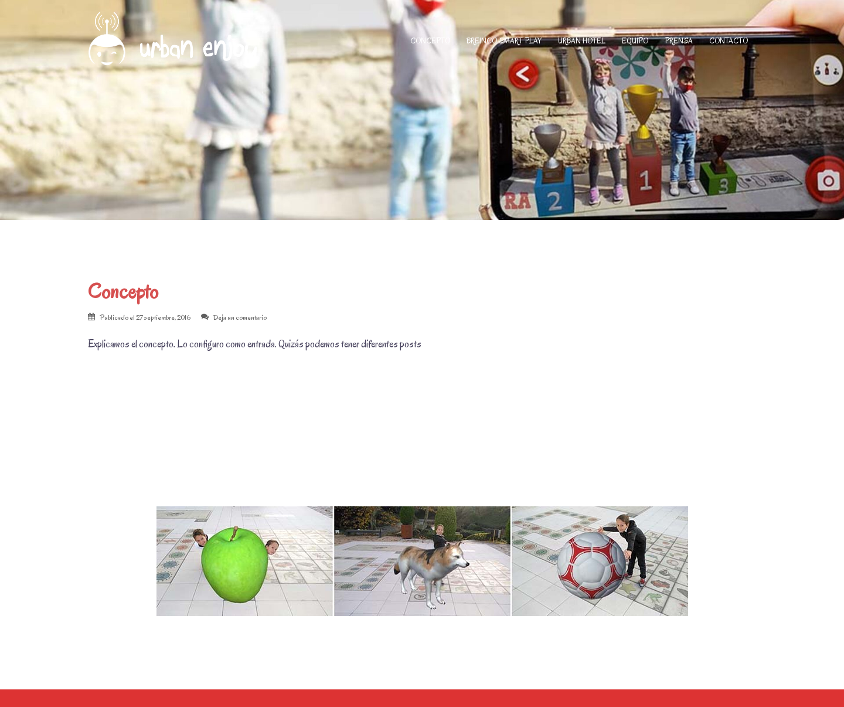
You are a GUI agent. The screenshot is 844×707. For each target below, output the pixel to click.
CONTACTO (728, 40)
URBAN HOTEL (581, 40)
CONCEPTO (430, 40)
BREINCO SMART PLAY (504, 40)
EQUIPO (635, 40)
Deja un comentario (240, 317)
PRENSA (679, 40)
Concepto (123, 291)
